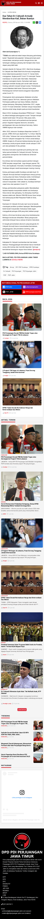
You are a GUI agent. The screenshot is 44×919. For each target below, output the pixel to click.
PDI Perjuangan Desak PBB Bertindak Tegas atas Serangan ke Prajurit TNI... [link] (14, 722)
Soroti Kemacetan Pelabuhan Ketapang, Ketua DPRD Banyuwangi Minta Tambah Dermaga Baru (20, 505)
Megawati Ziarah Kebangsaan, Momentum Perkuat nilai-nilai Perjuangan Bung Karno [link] (16, 744)
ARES (4, 514)
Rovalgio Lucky (7, 703)
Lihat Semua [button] (22, 709)
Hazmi (4, 654)
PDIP (4, 275)
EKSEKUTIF (4, 689)
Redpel (5, 22)
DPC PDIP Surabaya (22, 267)
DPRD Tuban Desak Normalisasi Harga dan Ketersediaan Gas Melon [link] (18, 409)
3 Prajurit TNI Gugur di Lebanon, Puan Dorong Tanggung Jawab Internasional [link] (19, 371)
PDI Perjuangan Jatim (29, 271)
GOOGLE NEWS (17, 260)
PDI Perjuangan (16, 271)
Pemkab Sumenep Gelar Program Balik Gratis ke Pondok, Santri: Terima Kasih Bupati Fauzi (21, 645)
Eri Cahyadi (6, 271)
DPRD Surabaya (34, 267)
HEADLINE (4, 455)
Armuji (12, 267)
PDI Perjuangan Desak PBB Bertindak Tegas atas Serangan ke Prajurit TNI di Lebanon (18, 458)
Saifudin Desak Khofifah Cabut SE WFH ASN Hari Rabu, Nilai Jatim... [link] (15, 733)
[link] (4, 12)
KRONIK (3, 502)
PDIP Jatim (11, 275)
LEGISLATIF (4, 548)
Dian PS (6, 413)
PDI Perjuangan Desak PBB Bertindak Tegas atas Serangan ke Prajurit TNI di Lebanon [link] (20, 334)
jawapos (36, 249)
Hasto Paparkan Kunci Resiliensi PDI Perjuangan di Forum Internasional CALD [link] (15, 755)
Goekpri (6, 338)
